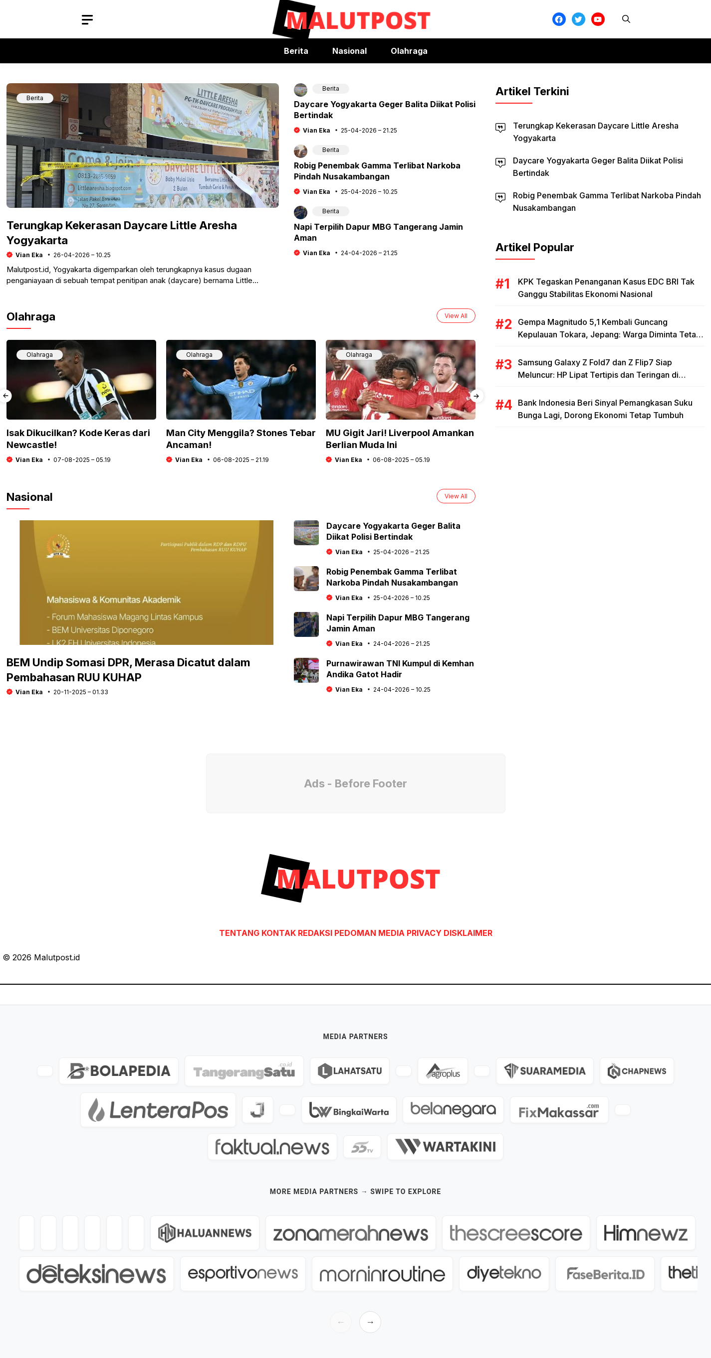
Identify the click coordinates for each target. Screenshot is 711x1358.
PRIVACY (424, 933)
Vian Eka (29, 255)
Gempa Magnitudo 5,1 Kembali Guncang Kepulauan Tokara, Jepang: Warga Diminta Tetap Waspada (609, 334)
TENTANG (239, 933)
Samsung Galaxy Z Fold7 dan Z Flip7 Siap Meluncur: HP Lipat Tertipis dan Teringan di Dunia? (598, 374)
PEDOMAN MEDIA (369, 933)
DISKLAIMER (468, 933)
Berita (296, 51)
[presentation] (476, 396)
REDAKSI (315, 933)
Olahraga (409, 51)
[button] (626, 19)
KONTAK (279, 933)
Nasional (349, 51)
